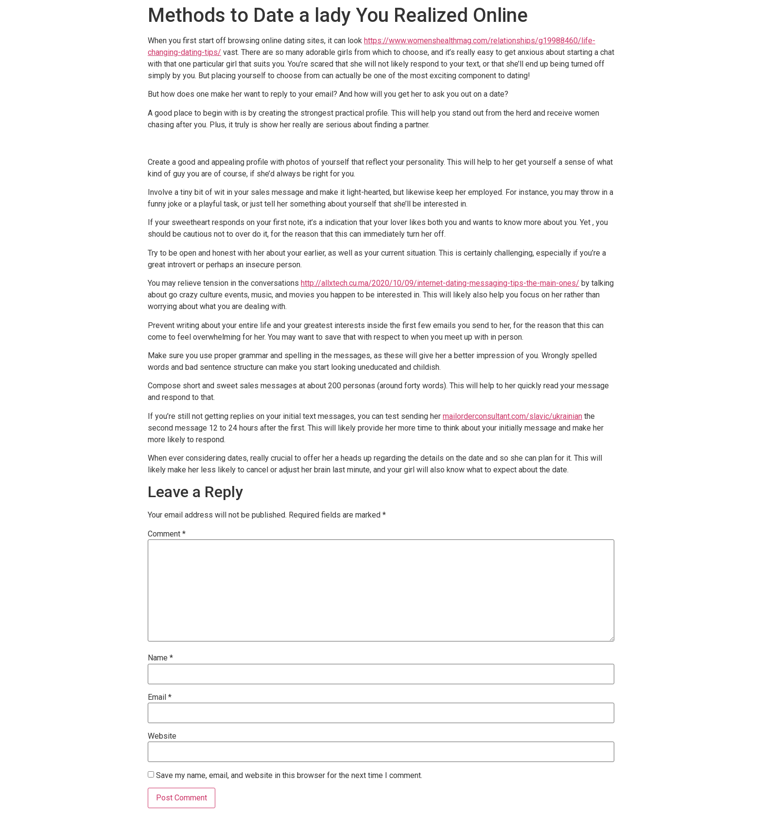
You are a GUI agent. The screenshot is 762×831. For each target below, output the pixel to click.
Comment (167, 534)
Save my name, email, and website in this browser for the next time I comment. (289, 775)
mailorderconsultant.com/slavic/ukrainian (512, 416)
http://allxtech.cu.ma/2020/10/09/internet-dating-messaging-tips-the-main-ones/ (440, 283)
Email (160, 697)
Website (162, 736)
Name (160, 658)
